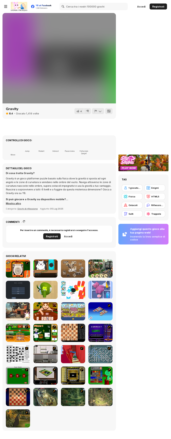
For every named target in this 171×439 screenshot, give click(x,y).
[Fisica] (132, 196)
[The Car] (45, 376)
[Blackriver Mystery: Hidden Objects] (18, 311)
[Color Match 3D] (45, 290)
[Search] (63, 6)
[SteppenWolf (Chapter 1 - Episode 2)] (73, 397)
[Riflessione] (154, 205)
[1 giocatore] (132, 188)
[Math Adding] (45, 333)
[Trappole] (154, 214)
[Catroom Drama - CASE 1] (45, 268)
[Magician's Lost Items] (100, 268)
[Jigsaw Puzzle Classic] (73, 268)
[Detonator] (100, 311)
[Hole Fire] (73, 290)
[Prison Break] (45, 354)
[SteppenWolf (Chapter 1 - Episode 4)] (18, 418)
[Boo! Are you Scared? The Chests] (45, 311)
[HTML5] (154, 196)
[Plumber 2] (100, 354)
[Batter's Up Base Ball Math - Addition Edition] (18, 333)
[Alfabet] (73, 311)
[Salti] (132, 214)
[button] (13, 203)
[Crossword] (18, 354)
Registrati (158, 6)
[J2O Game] (18, 268)
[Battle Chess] (73, 333)
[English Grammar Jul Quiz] (18, 290)
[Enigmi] (154, 188)
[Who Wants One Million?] (100, 333)
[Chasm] (73, 354)
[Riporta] (98, 111)
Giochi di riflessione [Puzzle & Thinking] (27, 208)
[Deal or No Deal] (73, 376)
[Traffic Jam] (100, 376)
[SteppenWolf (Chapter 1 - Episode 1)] (45, 397)
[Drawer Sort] (100, 290)
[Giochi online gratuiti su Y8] (19, 6)
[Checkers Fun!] (18, 397)
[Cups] (18, 376)
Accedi (141, 6)
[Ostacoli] (132, 205)
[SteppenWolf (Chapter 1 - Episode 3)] (100, 397)
